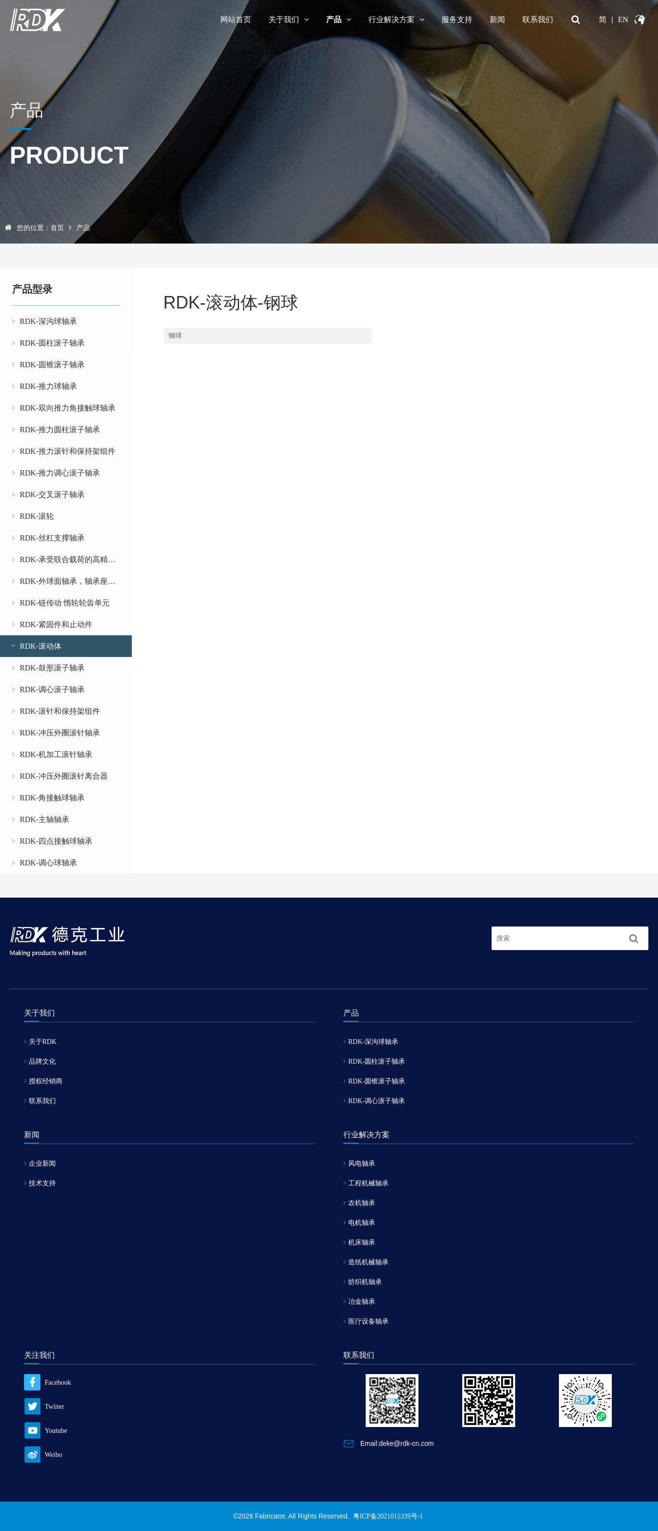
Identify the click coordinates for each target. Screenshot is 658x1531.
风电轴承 (359, 1163)
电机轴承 (359, 1222)
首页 (57, 228)
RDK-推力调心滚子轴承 (56, 473)
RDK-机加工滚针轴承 (52, 754)
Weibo (43, 1454)
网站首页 (235, 19)
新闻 (497, 19)
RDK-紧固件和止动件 (52, 624)
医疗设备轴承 (366, 1321)
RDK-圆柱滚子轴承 (48, 343)
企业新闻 (40, 1163)
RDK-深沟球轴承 (44, 321)
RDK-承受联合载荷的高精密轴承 (71, 559)
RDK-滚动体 (36, 646)
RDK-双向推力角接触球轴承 (63, 408)
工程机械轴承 (366, 1183)
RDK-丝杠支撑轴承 (48, 538)
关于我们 (288, 19)
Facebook (47, 1382)
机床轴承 (359, 1242)
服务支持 (457, 19)
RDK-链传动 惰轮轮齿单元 (61, 603)
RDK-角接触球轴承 (48, 798)
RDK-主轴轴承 (40, 819)
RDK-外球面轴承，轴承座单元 (67, 581)
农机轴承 (359, 1203)
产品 (338, 19)
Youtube (45, 1430)
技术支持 (40, 1183)
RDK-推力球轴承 (44, 386)
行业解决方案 (396, 19)
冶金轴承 (359, 1301)
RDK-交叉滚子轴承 (48, 494)
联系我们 (537, 19)
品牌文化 (40, 1061)
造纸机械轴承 (366, 1262)
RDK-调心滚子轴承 (48, 689)
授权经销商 (43, 1081)
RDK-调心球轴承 (44, 863)
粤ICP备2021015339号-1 (388, 1516)
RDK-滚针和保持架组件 (56, 711)
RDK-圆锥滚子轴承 (48, 364)
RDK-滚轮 (33, 516)
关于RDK (40, 1041)
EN (623, 19)
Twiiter (44, 1406)
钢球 (175, 335)
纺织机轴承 (362, 1282)
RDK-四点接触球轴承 (52, 841)
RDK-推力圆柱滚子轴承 (56, 429)
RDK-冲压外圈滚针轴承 (56, 733)
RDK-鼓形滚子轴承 (48, 668)
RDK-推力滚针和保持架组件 (63, 451)
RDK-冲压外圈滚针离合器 (60, 776)
